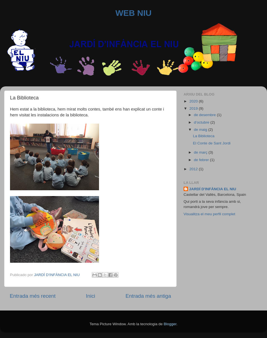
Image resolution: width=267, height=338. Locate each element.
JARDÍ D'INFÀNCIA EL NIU (212, 189)
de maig (201, 129)
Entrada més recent (33, 296)
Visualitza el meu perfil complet (209, 214)
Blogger (170, 324)
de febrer (202, 160)
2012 (194, 169)
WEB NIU (133, 12)
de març (201, 152)
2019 (194, 108)
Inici (90, 296)
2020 (194, 101)
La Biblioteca (203, 136)
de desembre (205, 115)
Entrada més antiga (148, 296)
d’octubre (202, 122)
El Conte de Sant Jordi (212, 143)
